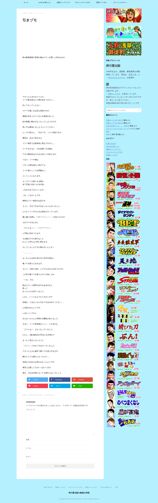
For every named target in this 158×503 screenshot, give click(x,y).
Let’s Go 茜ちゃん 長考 (117, 126)
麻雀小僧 (132, 75)
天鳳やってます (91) (113, 120)
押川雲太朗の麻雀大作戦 (79, 493)
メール (28, 448)
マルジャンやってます (82, 2)
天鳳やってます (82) (113, 123)
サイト (28, 457)
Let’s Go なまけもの (116, 78)
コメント (30, 409)
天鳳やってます (101, 2)
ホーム (26, 2)
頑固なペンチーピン (64, 2)
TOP (107, 134)
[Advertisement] (79, 39)
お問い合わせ (111, 144)
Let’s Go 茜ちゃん (45, 2)
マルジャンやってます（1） (116, 129)
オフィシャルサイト (120, 2)
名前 (27, 440)
